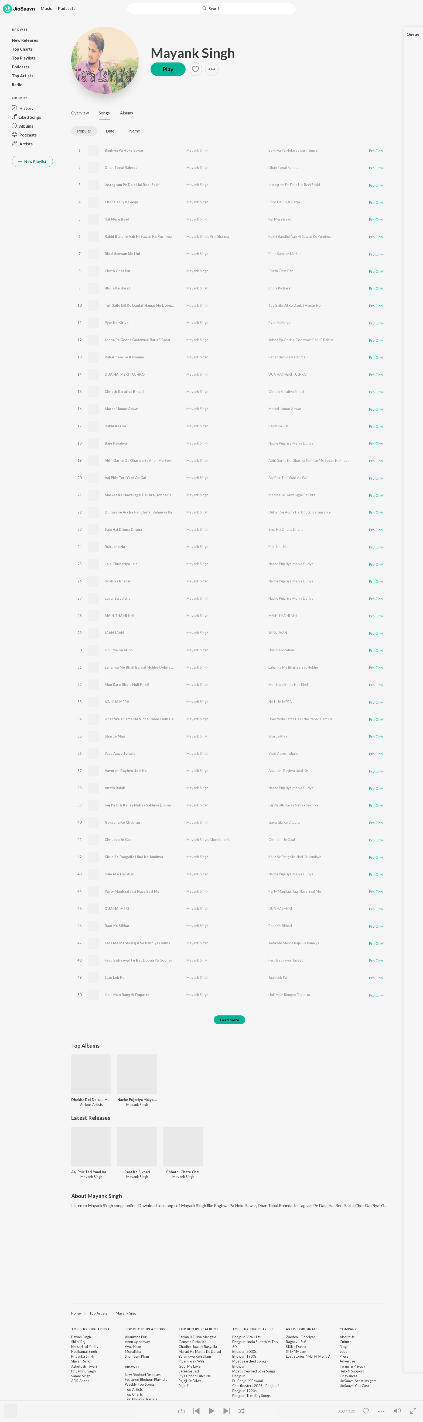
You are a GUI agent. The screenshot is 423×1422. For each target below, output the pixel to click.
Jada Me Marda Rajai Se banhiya (293, 943)
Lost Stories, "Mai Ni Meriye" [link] (308, 1356)
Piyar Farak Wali (191, 1361)
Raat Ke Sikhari (118, 926)
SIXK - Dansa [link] (296, 1346)
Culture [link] (345, 1342)
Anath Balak (115, 788)
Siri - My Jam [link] (296, 1351)
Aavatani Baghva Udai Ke (126, 770)
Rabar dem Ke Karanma (124, 357)
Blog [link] (343, 1346)
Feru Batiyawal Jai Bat (285, 960)
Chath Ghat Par (118, 271)
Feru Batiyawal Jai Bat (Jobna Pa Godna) (138, 960)
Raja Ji (184, 1385)
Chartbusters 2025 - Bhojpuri (255, 1385)
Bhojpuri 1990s (244, 1391)
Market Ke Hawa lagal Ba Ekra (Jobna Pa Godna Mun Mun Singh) (158, 495)
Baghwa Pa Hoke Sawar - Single (293, 150)
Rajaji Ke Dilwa (190, 1381)
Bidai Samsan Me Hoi (122, 253)
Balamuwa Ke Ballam (195, 1356)
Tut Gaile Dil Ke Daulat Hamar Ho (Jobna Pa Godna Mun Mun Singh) (161, 305)
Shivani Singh (81, 1361)
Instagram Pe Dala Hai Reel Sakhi (133, 185)
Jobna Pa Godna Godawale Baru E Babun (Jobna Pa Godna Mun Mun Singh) (167, 340)
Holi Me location (119, 650)
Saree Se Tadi (189, 1371)
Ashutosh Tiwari (84, 1366)
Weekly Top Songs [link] (139, 1384)
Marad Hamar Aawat (122, 409)
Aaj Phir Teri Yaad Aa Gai (125, 478)
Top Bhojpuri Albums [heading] (199, 1329)
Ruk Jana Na (115, 546)
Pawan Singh (81, 1337)
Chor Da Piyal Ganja (121, 202)
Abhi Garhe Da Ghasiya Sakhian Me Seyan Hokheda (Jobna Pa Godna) (162, 460)
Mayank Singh (193, 53)
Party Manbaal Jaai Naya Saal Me (132, 891)
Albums (126, 112)
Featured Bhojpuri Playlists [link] (146, 1379)
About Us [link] (347, 1337)
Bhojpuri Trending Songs (251, 1395)
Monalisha (133, 1351)
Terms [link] (345, 1366)
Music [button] (46, 8)
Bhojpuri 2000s (244, 1351)
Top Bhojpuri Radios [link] (141, 1399)
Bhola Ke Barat (117, 288)
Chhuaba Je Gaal (118, 839)
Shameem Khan (137, 1356)
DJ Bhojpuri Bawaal (247, 1381)
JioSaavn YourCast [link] (354, 1385)
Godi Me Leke (189, 1366)
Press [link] (344, 1356)
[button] (32, 108)
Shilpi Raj (78, 1342)
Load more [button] (229, 1020)
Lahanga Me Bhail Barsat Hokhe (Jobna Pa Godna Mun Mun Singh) (160, 667)
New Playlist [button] (32, 161)
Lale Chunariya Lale (121, 564)
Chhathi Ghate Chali (183, 1172)
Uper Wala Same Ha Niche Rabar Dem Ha (139, 719)
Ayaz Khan (133, 1346)
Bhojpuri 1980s (244, 1356)
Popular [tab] (84, 131)
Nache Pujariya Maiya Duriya (290, 443)
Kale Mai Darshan (119, 874)
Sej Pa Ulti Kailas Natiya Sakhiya (293, 805)
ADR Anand (80, 1381)
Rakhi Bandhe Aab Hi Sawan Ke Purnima (138, 236)
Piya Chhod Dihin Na (195, 1376)
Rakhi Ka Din (115, 426)
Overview (80, 112)
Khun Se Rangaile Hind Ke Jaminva (134, 857)
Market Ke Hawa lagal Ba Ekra (291, 495)
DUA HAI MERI (117, 908)
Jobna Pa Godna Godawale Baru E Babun (300, 340)
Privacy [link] (359, 1366)
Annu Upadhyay (137, 1342)
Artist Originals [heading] (302, 1329)
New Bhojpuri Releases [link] (143, 1374)
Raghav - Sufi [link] (296, 1342)
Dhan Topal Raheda (121, 167)
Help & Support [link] (352, 1371)
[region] (229, 1313)
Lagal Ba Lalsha (117, 598)
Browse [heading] (132, 1366)
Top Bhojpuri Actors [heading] (145, 1329)
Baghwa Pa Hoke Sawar (124, 150)
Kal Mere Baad (117, 219)
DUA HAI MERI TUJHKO (125, 374)
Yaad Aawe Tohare (120, 753)
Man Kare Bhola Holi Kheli (127, 684)
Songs (104, 112)
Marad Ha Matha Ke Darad (200, 1351)
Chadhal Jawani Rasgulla (198, 1346)
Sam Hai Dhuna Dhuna (123, 529)
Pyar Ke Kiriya (116, 322)
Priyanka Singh (82, 1356)
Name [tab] (134, 131)
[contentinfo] (229, 1366)
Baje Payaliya (116, 443)
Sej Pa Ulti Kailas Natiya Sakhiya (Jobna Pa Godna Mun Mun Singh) (160, 805)
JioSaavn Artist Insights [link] (358, 1381)
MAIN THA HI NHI (119, 615)
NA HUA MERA (117, 702)
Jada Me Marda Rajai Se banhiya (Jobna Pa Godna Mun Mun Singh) (160, 943)
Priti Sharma (219, 236)
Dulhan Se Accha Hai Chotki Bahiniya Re (138, 512)
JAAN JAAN (114, 633)
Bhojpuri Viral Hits (246, 1337)
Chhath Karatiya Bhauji (124, 391)
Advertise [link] (347, 1361)
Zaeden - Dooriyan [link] (301, 1337)
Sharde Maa (115, 736)
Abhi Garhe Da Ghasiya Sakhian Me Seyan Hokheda (308, 460)
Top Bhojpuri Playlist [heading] (253, 1329)
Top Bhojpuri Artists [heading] (91, 1329)
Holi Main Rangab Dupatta (127, 995)
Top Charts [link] (134, 1394)
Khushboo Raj (220, 839)
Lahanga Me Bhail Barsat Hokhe (293, 667)
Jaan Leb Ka (114, 977)
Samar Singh (80, 1376)
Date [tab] (110, 131)
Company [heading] (348, 1329)
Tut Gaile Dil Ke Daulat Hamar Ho (294, 305)
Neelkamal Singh (84, 1351)
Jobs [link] (343, 1351)
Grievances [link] (348, 1376)
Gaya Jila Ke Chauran (122, 822)
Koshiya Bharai (117, 581)
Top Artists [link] (134, 1389)
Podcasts (66, 8)
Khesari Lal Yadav (84, 1346)
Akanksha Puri (136, 1337)
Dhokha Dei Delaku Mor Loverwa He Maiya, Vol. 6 (91, 1100)
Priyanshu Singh (83, 1371)
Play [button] (168, 69)
